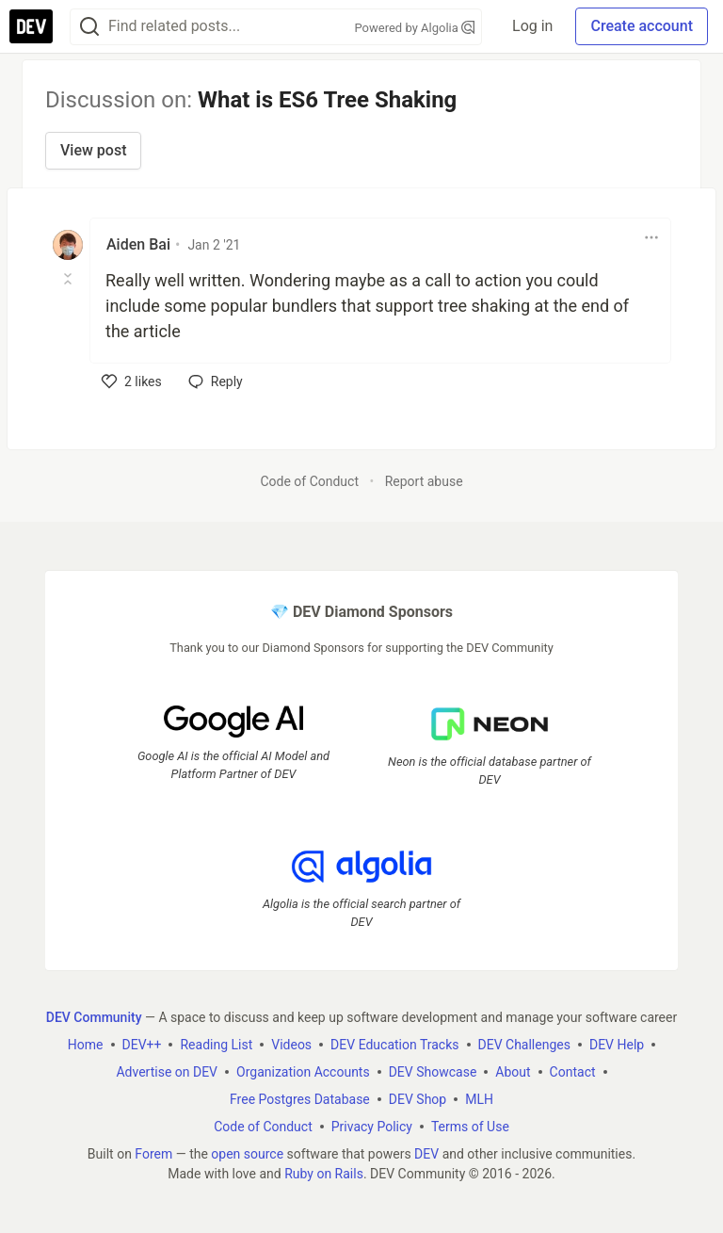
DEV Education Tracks (394, 1044)
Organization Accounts (303, 1071)
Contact (573, 1071)
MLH (479, 1099)
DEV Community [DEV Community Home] (94, 1017)
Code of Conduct (309, 481)
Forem (153, 1153)
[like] (131, 381)
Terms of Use (470, 1126)
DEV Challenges (524, 1044)
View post (93, 150)
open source (247, 1153)
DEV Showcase (433, 1071)
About (512, 1071)
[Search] (89, 26)
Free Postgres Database (300, 1099)
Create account (641, 26)
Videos (291, 1044)
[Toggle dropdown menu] (651, 237)
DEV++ (142, 1044)
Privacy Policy (371, 1126)
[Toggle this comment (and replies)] (69, 279)
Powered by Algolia (415, 28)
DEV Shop (417, 1099)
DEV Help (616, 1044)
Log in (532, 26)
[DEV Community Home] (31, 26)
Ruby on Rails (323, 1173)
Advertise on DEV (166, 1071)
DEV (426, 1153)
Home (86, 1044)
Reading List (216, 1044)
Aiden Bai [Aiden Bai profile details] (138, 244)
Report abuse (424, 481)
